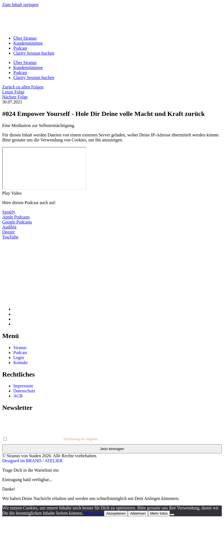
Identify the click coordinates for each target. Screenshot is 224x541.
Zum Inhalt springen (20, 4)
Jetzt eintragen (112, 449)
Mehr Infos (94, 513)
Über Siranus (25, 38)
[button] (112, 193)
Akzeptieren (116, 513)
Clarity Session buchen (33, 53)
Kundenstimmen (28, 43)
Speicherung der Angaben (80, 439)
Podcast (20, 48)
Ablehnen (138, 513)
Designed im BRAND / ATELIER (32, 460)
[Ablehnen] (172, 514)
